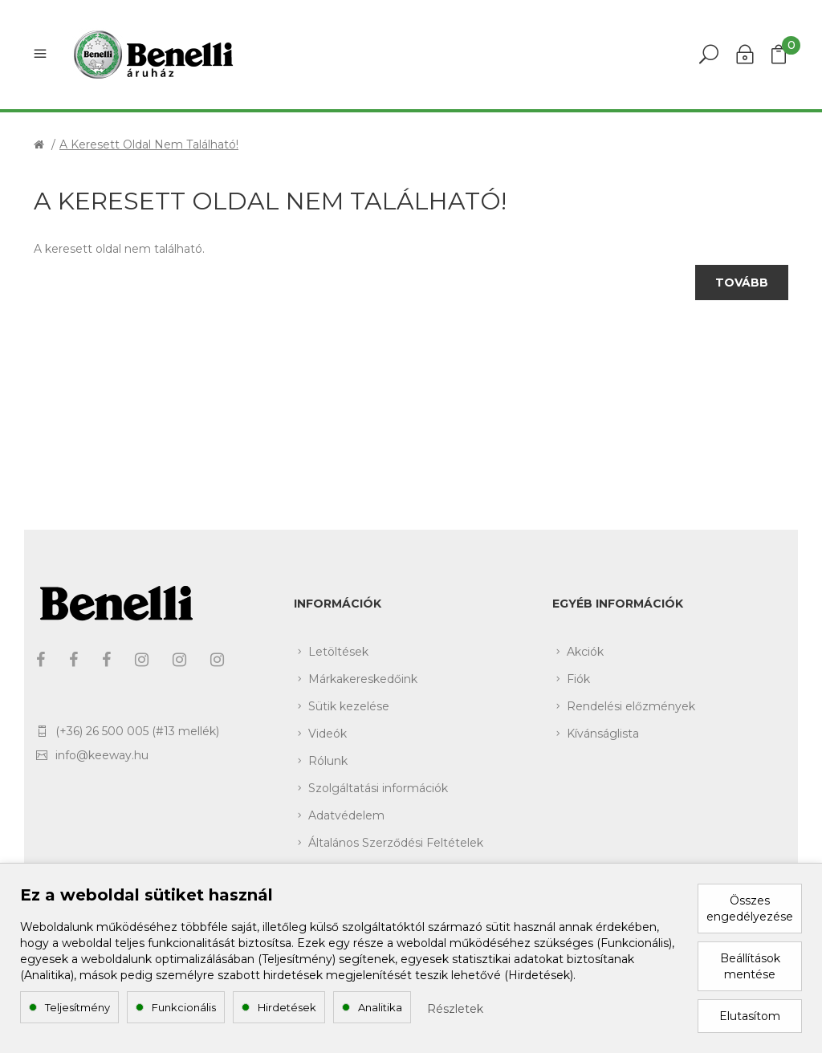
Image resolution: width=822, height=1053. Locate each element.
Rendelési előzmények (631, 706)
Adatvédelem (346, 815)
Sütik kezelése (348, 706)
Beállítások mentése (750, 966)
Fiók (578, 679)
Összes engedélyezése (749, 908)
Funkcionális (184, 1007)
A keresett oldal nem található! (148, 144)
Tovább (741, 282)
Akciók (585, 651)
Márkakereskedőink (362, 679)
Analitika (380, 1007)
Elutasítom (749, 1016)
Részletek (455, 1009)
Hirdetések (287, 1007)
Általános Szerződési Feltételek (395, 842)
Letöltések (338, 651)
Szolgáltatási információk (378, 788)
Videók (327, 733)
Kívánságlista (603, 733)
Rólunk (328, 761)
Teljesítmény (77, 1007)
